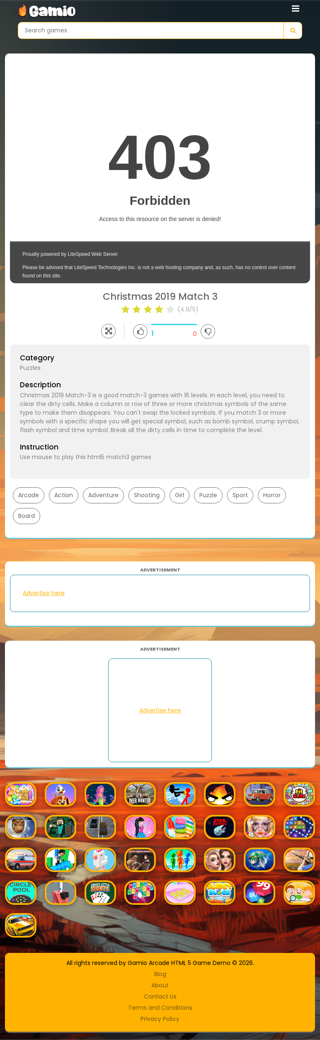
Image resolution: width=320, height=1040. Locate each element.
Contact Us (160, 996)
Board (26, 516)
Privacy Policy (160, 1019)
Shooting (147, 495)
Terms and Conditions (160, 1008)
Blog (160, 974)
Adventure (103, 495)
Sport (240, 495)
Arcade (28, 495)
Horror (272, 495)
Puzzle (208, 495)
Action (63, 495)
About (160, 985)
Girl (179, 495)
